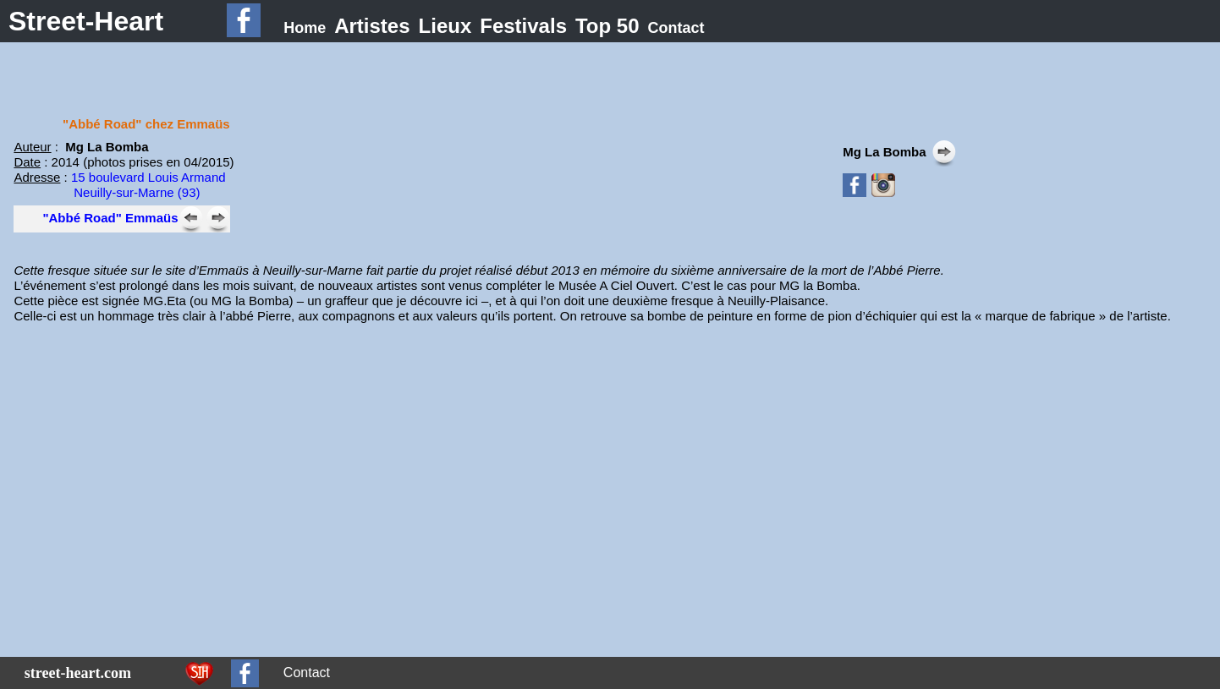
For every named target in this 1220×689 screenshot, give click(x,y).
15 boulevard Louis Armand (148, 177)
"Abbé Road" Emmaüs (110, 218)
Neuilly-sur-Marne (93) (137, 192)
